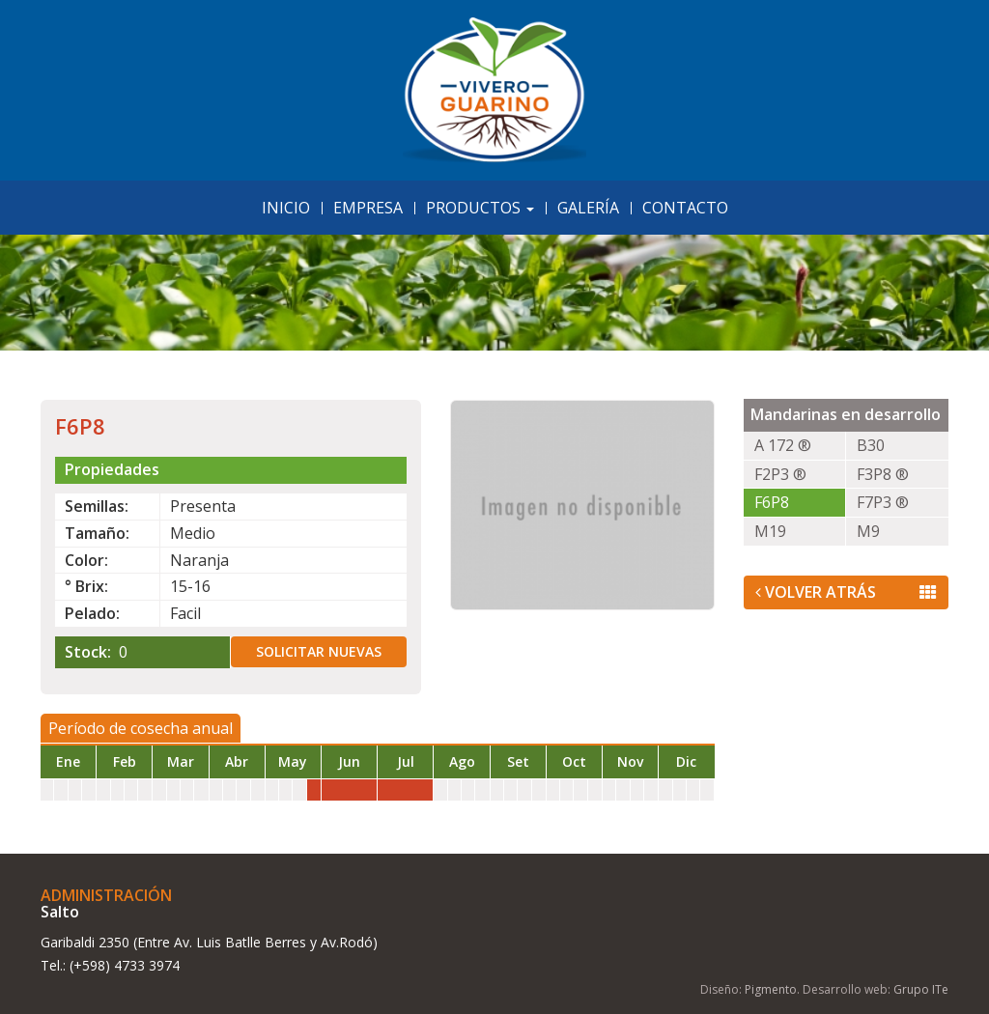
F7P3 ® (883, 502)
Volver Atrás (846, 592)
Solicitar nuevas (318, 651)
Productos (480, 207)
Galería (588, 207)
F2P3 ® (780, 474)
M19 (770, 531)
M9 (868, 531)
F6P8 (771, 502)
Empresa (368, 207)
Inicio (286, 207)
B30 (871, 445)
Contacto (685, 207)
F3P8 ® (883, 474)
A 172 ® (782, 445)
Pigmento (771, 989)
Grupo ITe (920, 989)
